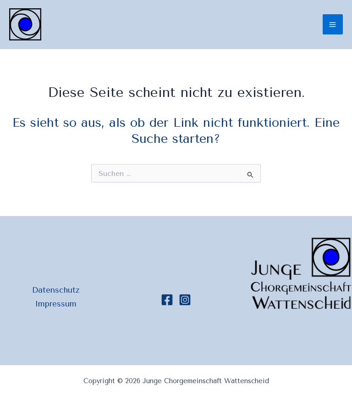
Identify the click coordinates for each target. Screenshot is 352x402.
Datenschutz (55, 289)
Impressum (56, 303)
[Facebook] (167, 300)
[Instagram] (185, 300)
